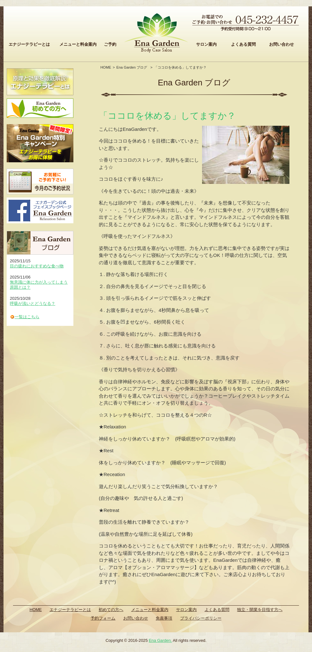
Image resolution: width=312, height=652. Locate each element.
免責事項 (164, 618)
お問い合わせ (281, 44)
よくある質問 (243, 44)
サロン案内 (206, 44)
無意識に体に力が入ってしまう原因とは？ (39, 285)
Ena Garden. (160, 640)
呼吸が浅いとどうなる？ (32, 303)
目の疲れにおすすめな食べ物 (37, 266)
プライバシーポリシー (200, 618)
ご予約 (110, 44)
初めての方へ (110, 609)
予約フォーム (103, 618)
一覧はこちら (27, 316)
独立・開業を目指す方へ (259, 609)
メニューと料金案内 (78, 44)
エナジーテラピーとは (29, 44)
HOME (105, 67)
